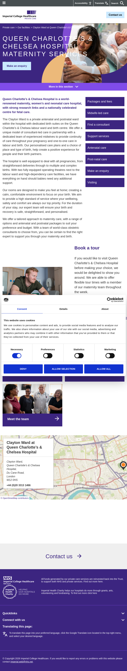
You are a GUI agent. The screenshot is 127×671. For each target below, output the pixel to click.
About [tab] (104, 309)
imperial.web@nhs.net (21, 661)
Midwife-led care (97, 113)
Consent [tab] (22, 309)
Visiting (92, 182)
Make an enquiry (17, 66)
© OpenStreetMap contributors (15, 498)
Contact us (115, 14)
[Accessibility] (83, 3)
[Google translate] (101, 3)
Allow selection (63, 368)
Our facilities (24, 27)
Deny (23, 368)
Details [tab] (64, 309)
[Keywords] (115, 3)
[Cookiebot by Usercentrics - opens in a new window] (109, 299)
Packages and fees (99, 101)
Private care (9, 27)
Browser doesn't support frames (63, 518)
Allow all (104, 368)
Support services (98, 136)
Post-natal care (97, 159)
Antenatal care (96, 147)
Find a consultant (98, 124)
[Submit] (121, 3)
